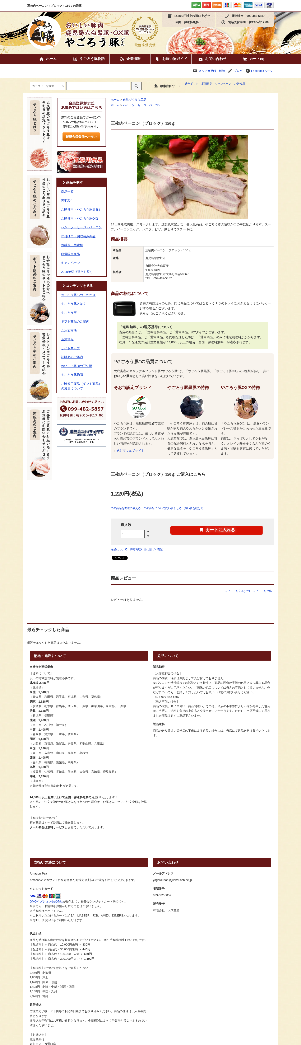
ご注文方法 (69, 330)
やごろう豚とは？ (73, 303)
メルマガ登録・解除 (212, 70)
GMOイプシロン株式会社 (46, 901)
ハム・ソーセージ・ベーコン (142, 105)
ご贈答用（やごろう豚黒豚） (81, 209)
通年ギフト (191, 83)
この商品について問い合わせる (163, 508)
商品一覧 (67, 191)
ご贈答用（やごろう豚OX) (79, 218)
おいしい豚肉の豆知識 (76, 366)
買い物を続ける (193, 508)
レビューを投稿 (262, 590)
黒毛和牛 (67, 200)
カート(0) (253, 59)
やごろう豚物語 (89, 59)
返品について (119, 549)
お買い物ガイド (171, 59)
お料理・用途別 (72, 245)
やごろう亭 (69, 312)
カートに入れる (217, 529)
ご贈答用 (239, 83)
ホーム (48, 59)
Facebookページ (259, 70)
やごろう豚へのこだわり (78, 295)
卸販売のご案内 (72, 357)
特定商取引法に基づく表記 (146, 549)
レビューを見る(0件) (237, 590)
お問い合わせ (212, 59)
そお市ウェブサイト (130, 450)
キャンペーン (223, 83)
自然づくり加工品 (134, 99)
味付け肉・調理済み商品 (78, 236)
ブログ (238, 70)
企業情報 (130, 59)
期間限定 (206, 83)
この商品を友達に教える (126, 508)
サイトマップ (70, 348)
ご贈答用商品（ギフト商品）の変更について (81, 386)
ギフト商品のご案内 (75, 321)
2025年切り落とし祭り (77, 271)
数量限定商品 (70, 254)
